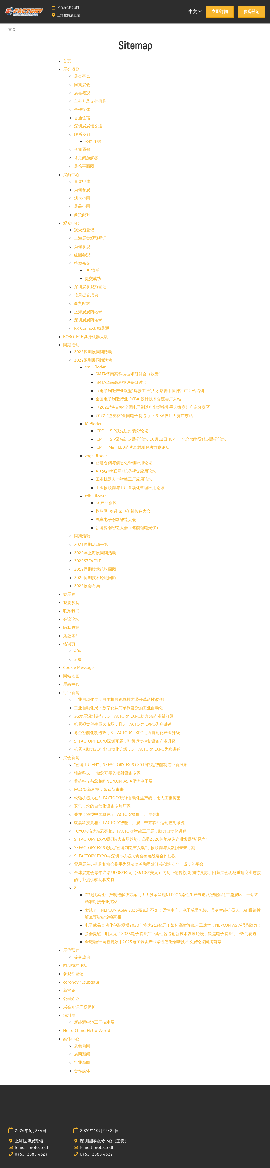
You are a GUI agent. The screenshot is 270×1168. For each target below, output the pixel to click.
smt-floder (95, 367)
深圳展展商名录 (88, 320)
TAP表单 (92, 270)
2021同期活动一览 (91, 544)
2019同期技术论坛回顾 (95, 569)
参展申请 (82, 181)
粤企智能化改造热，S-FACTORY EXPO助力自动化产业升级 (127, 733)
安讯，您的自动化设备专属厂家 (102, 806)
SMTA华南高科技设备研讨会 (121, 382)
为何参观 (82, 247)
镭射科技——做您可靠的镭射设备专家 (107, 773)
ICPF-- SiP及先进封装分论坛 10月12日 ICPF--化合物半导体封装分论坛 (161, 439)
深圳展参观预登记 (90, 287)
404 (77, 651)
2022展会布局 (87, 586)
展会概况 (82, 93)
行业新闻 (71, 693)
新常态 (69, 990)
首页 (67, 61)
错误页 (69, 644)
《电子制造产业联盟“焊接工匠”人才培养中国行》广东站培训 (150, 391)
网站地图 (71, 676)
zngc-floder (96, 456)
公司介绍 (93, 141)
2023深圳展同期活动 (93, 352)
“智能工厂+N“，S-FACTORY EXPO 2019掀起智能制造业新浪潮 (130, 765)
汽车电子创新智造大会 (116, 519)
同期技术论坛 (75, 965)
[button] (220, 12)
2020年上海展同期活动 (95, 553)
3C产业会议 (106, 503)
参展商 (69, 594)
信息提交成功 (86, 295)
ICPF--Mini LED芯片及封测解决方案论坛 (133, 447)
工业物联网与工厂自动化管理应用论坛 (130, 488)
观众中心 (71, 223)
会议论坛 (71, 619)
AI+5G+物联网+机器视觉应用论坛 (126, 471)
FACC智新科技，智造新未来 (99, 789)
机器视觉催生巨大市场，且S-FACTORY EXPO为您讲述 (123, 724)
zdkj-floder (95, 496)
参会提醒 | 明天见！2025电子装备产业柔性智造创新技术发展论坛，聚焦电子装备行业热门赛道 (170, 934)
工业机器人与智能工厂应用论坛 (124, 479)
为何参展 (82, 190)
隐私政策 (71, 627)
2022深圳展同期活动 (93, 360)
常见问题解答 (86, 158)
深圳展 (69, 1015)
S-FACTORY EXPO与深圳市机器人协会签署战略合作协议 (125, 856)
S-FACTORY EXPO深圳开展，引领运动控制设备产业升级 (125, 741)
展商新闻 (82, 1054)
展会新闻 (71, 757)
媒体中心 (71, 1039)
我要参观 (71, 603)
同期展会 (82, 85)
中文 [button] (195, 11)
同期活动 (71, 345)
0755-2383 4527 (31, 1154)
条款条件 (71, 636)
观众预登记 (84, 230)
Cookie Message (78, 667)
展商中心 (71, 175)
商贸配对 (82, 215)
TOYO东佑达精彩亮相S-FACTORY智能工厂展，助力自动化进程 (130, 831)
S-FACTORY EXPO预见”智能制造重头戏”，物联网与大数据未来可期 (134, 848)
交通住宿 (82, 118)
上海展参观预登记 (90, 238)
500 (77, 659)
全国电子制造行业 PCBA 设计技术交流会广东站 (138, 399)
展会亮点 (82, 76)
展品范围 (82, 206)
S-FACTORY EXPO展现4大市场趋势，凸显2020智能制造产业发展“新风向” (140, 839)
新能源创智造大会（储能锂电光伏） (128, 528)
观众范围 (82, 198)
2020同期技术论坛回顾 (95, 578)
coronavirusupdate (81, 982)
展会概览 (71, 69)
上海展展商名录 (88, 312)
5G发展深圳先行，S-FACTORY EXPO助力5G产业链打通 (124, 716)
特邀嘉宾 (82, 263)
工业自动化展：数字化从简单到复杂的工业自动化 (118, 708)
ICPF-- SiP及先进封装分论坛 (122, 431)
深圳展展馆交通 (88, 126)
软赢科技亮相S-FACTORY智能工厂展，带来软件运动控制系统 (129, 823)
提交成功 (93, 278)
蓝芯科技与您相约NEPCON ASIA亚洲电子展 (113, 781)
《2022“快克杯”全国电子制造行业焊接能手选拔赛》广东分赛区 (153, 407)
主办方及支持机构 (90, 101)
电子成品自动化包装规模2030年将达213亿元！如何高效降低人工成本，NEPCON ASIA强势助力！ (173, 925)
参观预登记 (73, 974)
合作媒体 (82, 109)
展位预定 (71, 950)
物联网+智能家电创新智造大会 (123, 511)
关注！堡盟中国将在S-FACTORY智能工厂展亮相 (117, 814)
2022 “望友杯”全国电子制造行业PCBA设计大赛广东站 (144, 416)
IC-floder (93, 424)
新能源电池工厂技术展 (94, 1022)
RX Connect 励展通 (91, 328)
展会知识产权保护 (79, 1007)
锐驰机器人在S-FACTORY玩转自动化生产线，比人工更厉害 (127, 798)
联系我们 (82, 134)
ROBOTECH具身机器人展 (85, 337)
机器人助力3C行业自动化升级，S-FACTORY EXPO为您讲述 (127, 749)
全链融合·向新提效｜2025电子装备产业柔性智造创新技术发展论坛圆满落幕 (153, 942)
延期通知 (82, 149)
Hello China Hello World (86, 1030)
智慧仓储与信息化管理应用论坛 (124, 463)
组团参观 (82, 255)
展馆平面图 (84, 166)
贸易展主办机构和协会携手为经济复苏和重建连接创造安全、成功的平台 (139, 864)
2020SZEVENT (87, 561)
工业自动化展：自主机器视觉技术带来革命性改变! (119, 699)
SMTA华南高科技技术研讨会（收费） (129, 374)
